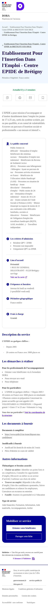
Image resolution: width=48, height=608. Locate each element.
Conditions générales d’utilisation (30, 589)
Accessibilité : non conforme (12, 603)
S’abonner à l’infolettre (24, 558)
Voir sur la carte (18, 277)
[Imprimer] (20, 98)
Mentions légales (8, 589)
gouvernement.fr (19, 580)
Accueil (5, 27)
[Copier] (7, 98)
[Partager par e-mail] (30, 98)
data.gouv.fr (18, 584)
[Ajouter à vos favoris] (43, 98)
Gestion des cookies (29, 596)
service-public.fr (35, 580)
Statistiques (31, 603)
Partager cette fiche (24, 536)
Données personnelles (10, 596)
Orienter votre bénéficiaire (24, 528)
